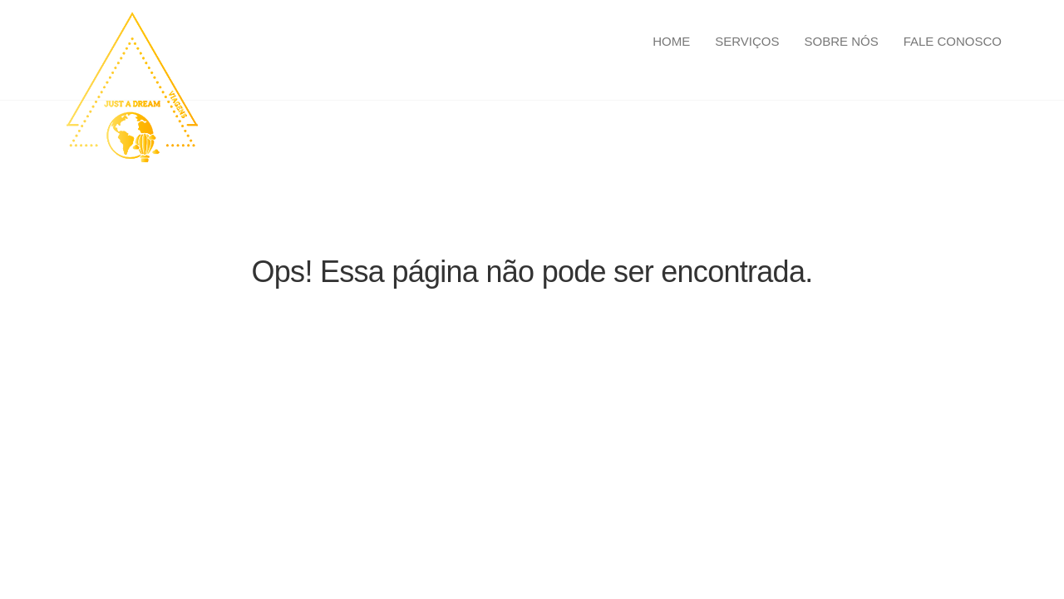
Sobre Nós (841, 41)
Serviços (747, 41)
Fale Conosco (953, 41)
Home (671, 41)
